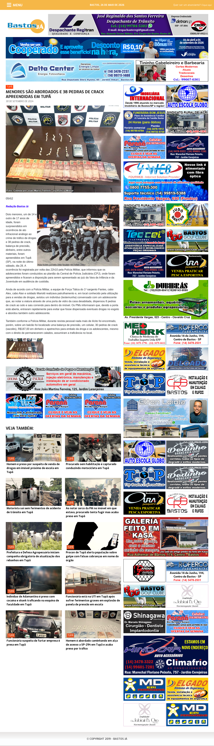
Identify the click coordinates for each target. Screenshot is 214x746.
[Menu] (14, 5)
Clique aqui (206, 5)
